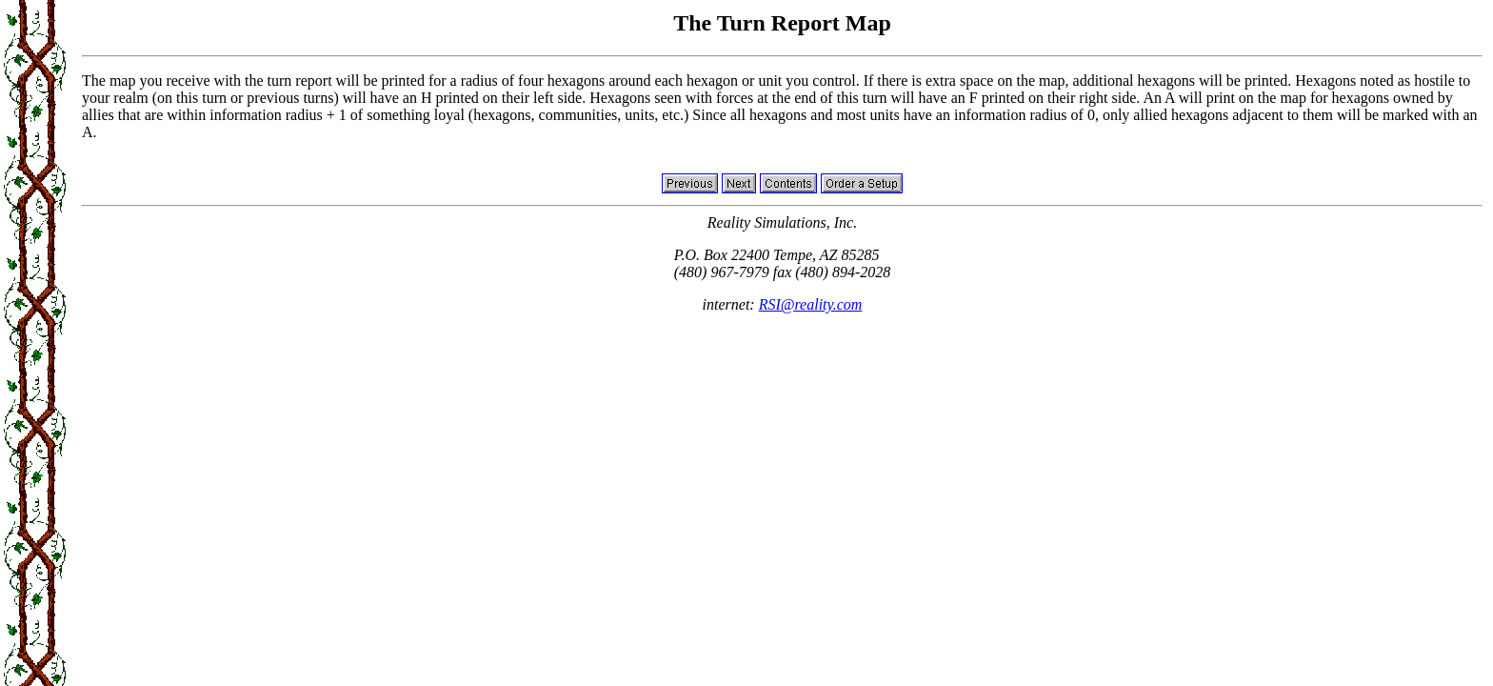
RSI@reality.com (811, 304)
